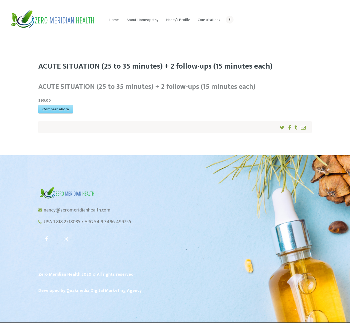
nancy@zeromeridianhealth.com (77, 210)
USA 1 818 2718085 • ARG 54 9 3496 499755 (87, 222)
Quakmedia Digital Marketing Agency (104, 290)
